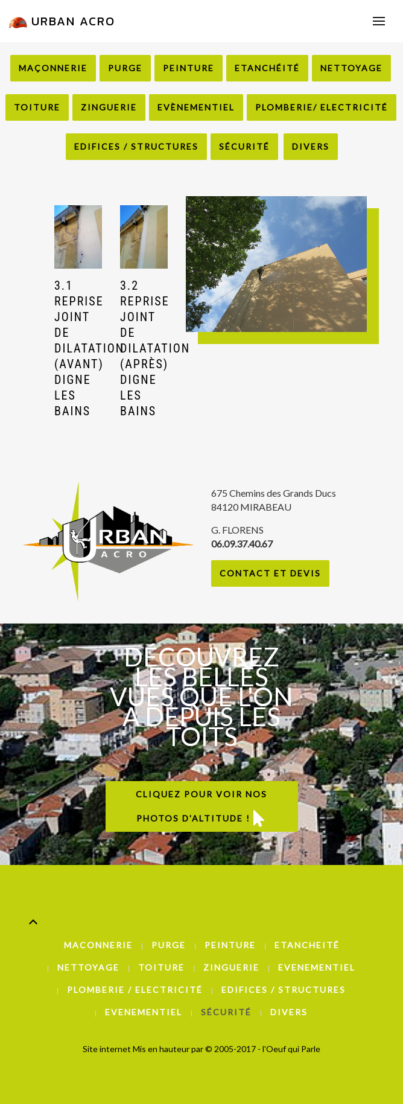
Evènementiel (196, 107)
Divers (310, 146)
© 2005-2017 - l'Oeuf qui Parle (262, 1049)
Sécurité (244, 146)
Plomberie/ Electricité (321, 107)
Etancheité (307, 945)
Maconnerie (98, 945)
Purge (125, 68)
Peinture (188, 68)
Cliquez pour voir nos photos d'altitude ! (201, 807)
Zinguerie (109, 107)
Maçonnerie (53, 68)
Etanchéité (267, 68)
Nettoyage (351, 68)
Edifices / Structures (136, 146)
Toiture (37, 107)
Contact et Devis (270, 573)
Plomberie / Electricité (135, 989)
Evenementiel (316, 967)
